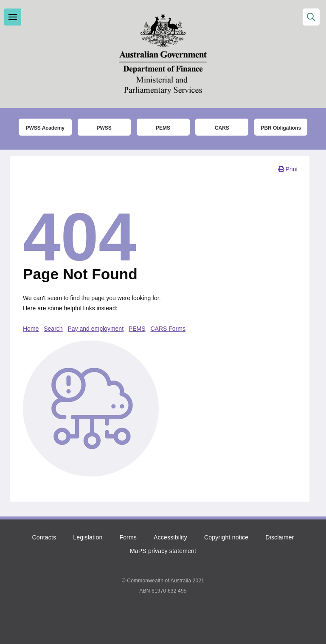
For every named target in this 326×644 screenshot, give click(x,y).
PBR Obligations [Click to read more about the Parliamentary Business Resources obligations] (281, 128)
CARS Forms (168, 328)
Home (31, 328)
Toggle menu (12, 17)
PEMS (137, 328)
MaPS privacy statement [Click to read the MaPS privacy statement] (163, 551)
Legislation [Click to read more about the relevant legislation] (87, 537)
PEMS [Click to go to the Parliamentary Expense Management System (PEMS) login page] (163, 128)
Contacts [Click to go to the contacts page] (44, 537)
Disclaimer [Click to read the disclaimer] (279, 537)
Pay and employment (96, 328)
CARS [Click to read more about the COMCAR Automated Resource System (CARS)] (222, 128)
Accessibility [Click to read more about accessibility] (170, 537)
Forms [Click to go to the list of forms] (128, 537)
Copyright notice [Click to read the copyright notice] (226, 537)
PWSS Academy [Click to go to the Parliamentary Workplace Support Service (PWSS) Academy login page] (45, 128)
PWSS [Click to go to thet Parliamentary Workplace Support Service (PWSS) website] (103, 128)
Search (53, 328)
